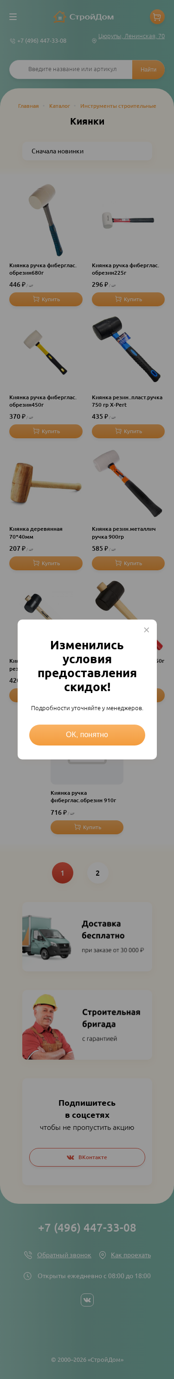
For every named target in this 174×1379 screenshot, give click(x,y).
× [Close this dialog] (146, 629)
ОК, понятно (87, 735)
